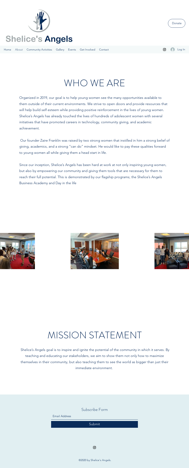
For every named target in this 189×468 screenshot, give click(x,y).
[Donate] (176, 23)
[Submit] (94, 424)
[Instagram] (164, 49)
